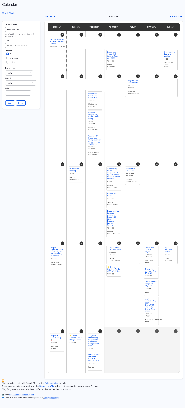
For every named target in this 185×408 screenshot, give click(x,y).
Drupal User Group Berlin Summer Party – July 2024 (113, 56)
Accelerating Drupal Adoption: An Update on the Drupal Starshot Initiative (113, 174)
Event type (10, 69)
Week (12, 14)
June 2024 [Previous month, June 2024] (50, 17)
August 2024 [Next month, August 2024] (176, 17)
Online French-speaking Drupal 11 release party (94, 358)
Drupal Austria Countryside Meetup (169, 55)
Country (9, 79)
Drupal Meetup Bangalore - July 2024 (151, 284)
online (12, 63)
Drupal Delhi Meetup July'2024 (150, 250)
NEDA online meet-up (74, 170)
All (11, 55)
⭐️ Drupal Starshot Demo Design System (76, 338)
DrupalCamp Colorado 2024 (115, 249)
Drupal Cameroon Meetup (168, 250)
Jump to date (11, 25)
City (7, 89)
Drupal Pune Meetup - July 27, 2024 (150, 272)
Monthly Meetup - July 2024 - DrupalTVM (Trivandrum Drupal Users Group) (150, 305)
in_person (14, 59)
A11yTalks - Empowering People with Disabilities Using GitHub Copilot (93, 341)
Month (5, 14)
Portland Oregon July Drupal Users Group (93, 116)
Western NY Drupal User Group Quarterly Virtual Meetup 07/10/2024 (94, 140)
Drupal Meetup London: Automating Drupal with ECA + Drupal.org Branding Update (113, 219)
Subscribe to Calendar (3, 381)
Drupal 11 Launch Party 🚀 (56, 338)
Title (7, 41)
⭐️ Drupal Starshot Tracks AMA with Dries (113, 270)
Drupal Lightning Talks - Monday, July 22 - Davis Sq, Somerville (57, 252)
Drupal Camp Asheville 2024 (133, 82)
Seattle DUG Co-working (131, 170)
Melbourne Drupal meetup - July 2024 (94, 96)
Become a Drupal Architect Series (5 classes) (57, 42)
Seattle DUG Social (112, 195)
